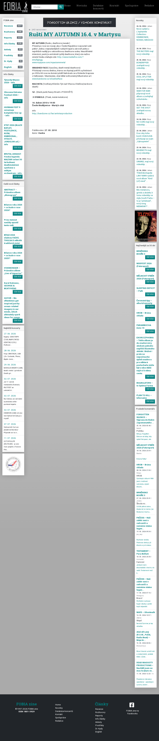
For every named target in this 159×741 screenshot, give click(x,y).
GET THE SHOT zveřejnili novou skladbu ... (143, 109)
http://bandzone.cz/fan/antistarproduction (52, 113)
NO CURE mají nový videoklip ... (145, 122)
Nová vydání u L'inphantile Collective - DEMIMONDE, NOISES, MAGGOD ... (144, 34)
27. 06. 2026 (10, 333)
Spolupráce (131, 5)
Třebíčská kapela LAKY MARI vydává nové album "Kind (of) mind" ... (145, 175)
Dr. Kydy (99, 728)
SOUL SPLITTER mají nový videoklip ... (145, 78)
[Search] (47, 7)
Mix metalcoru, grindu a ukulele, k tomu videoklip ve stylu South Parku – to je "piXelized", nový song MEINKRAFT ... (145, 196)
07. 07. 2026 (10, 424)
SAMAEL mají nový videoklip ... (144, 161)
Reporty (99, 715)
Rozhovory (100, 712)
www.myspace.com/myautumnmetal (48, 62)
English (98, 731)
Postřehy (99, 725)
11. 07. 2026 (10, 438)
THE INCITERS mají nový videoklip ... (144, 51)
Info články (100, 719)
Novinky (82, 5)
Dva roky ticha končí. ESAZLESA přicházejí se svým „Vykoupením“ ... (144, 136)
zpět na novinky (38, 30)
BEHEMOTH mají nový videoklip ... (144, 150)
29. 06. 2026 (10, 364)
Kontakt (114, 5)
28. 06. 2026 (10, 350)
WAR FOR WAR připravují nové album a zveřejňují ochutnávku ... (144, 93)
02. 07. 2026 (10, 378)
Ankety (98, 722)
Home (67, 5)
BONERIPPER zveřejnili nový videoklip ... (143, 64)
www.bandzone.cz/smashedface (47, 78)
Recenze (99, 709)
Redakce (149, 5)
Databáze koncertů (98, 7)
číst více (17, 86)
